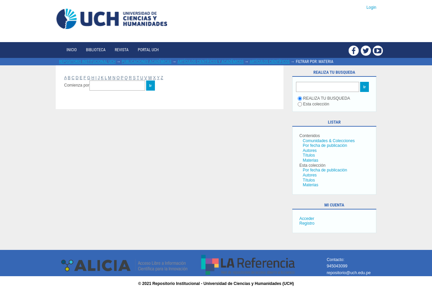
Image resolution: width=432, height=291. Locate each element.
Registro (307, 223)
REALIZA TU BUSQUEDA (324, 98)
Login (371, 7)
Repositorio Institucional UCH (87, 61)
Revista (122, 49)
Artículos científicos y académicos (211, 61)
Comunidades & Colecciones (329, 140)
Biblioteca (96, 49)
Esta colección (313, 104)
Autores (310, 150)
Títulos (309, 155)
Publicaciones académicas (146, 61)
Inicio (71, 49)
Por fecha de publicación (325, 145)
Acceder (306, 218)
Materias (310, 160)
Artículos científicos (270, 61)
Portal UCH (148, 49)
